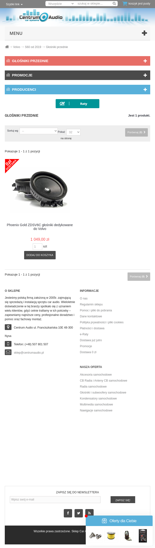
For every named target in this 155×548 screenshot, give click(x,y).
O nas (84, 298)
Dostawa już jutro (91, 340)
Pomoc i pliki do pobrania (96, 310)
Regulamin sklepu (91, 304)
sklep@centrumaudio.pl (29, 352)
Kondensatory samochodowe (98, 398)
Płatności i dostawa (92, 328)
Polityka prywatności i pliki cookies (102, 322)
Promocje (22, 75)
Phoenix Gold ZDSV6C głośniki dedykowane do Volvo (40, 226)
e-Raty (84, 334)
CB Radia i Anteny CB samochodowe (103, 380)
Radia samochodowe (93, 386)
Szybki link (14, 4)
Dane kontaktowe (91, 316)
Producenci (24, 89)
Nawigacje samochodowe (96, 410)
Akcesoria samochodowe (96, 374)
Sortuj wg (12, 130)
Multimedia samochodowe (96, 404)
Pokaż (61, 131)
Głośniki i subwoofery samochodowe (103, 392)
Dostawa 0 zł (88, 352)
